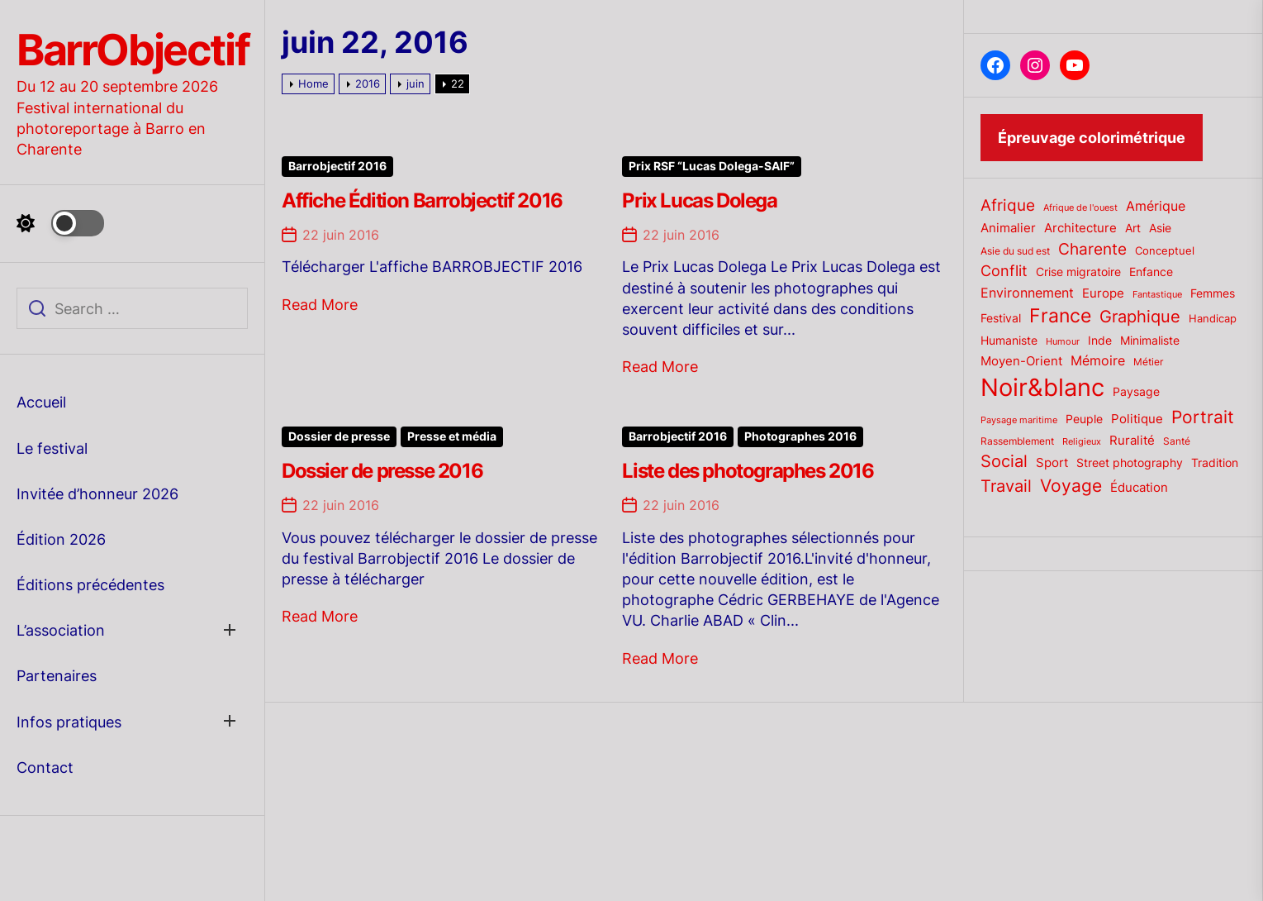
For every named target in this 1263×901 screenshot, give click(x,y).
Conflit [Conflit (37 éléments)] (1004, 270)
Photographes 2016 (800, 436)
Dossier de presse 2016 (382, 471)
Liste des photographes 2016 (747, 471)
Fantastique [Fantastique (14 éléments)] (1157, 294)
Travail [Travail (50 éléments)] (1006, 485)
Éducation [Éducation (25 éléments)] (1139, 487)
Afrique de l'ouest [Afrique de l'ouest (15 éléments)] (1080, 207)
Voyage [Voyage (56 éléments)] (1071, 485)
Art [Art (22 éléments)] (1133, 228)
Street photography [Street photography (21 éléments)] (1129, 463)
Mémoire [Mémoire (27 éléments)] (1098, 361)
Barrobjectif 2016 (337, 166)
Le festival (52, 448)
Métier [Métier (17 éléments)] (1148, 361)
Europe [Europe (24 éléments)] (1103, 293)
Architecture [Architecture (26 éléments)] (1080, 228)
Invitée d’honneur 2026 (97, 494)
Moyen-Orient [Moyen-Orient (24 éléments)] (1021, 361)
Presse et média (451, 436)
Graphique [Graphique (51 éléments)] (1139, 316)
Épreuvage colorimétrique (1091, 137)
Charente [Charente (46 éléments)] (1092, 249)
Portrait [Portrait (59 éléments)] (1202, 416)
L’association (61, 630)
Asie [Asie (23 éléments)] (1160, 228)
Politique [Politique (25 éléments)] (1137, 419)
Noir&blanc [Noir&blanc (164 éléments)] (1042, 387)
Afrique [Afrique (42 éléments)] (1007, 205)
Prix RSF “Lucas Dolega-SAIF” (712, 166)
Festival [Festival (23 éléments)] (1000, 318)
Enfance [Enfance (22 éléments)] (1151, 272)
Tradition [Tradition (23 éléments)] (1214, 462)
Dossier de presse (339, 436)
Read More (320, 304)
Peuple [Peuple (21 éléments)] (1084, 419)
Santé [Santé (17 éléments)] (1176, 441)
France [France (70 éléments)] (1060, 315)
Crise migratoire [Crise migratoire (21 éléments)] (1078, 272)
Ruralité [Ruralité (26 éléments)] (1132, 440)
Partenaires (57, 675)
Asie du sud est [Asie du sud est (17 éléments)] (1015, 251)
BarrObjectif (133, 50)
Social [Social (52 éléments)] (1004, 460)
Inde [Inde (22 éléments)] (1100, 340)
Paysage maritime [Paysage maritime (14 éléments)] (1018, 420)
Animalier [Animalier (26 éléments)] (1008, 228)
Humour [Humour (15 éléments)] (1063, 341)
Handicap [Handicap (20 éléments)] (1213, 318)
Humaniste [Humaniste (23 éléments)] (1008, 340)
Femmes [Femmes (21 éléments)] (1212, 293)
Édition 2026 (61, 539)
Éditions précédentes (90, 585)
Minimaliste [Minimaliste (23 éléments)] (1150, 340)
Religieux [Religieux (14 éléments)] (1081, 441)
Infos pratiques (69, 722)
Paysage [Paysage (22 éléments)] (1136, 391)
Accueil (41, 402)
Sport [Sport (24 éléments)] (1052, 462)
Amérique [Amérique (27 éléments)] (1155, 206)
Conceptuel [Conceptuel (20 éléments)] (1164, 250)
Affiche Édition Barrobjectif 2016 (422, 200)
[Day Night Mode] (60, 223)
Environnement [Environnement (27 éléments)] (1027, 293)
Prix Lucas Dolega (699, 200)
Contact (45, 767)
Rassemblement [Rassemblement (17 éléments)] (1017, 441)
